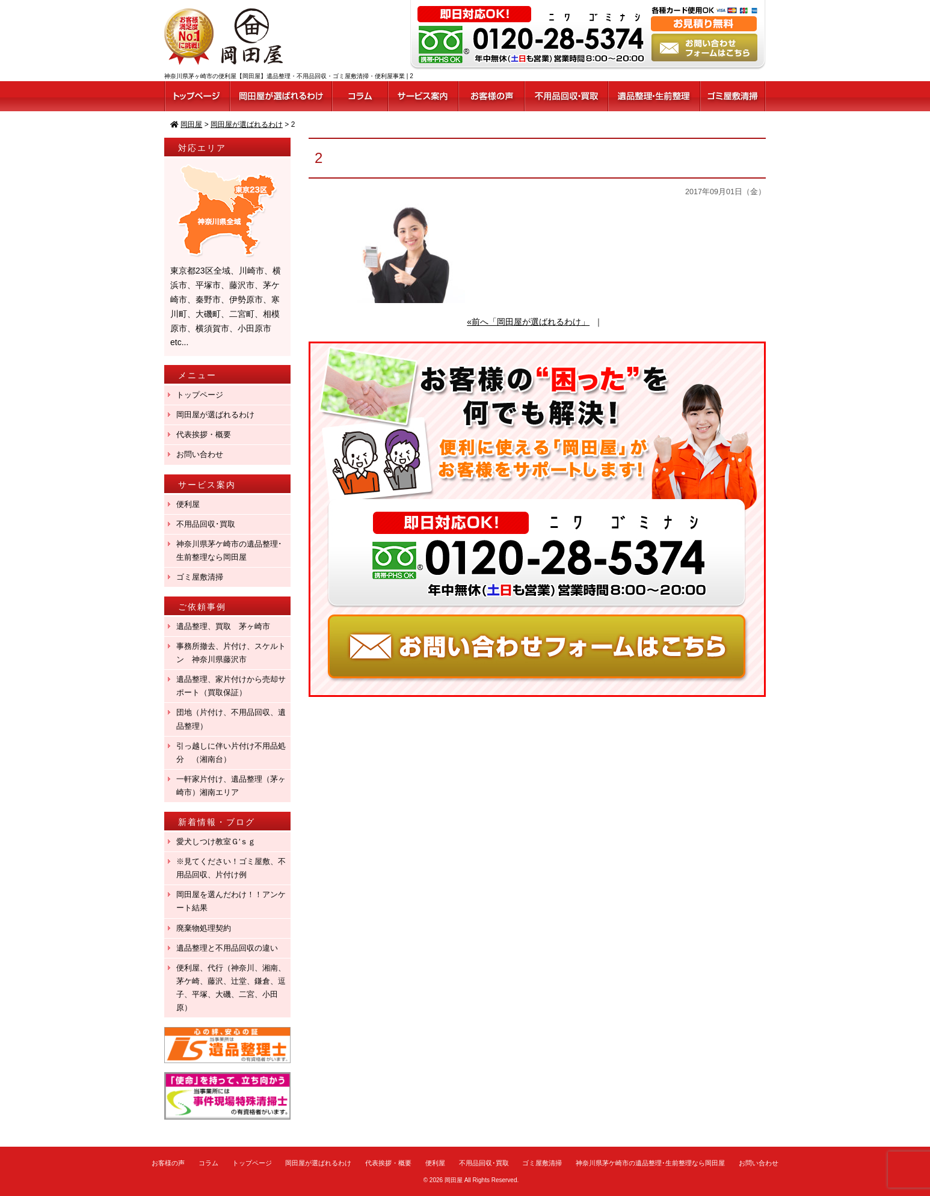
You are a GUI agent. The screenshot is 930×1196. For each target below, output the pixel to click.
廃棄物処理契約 (207, 928)
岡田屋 (454, 1180)
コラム (208, 1163)
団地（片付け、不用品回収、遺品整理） (231, 719)
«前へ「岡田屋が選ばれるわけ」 (528, 322)
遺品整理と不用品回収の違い (227, 947)
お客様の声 (168, 1163)
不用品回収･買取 (205, 524)
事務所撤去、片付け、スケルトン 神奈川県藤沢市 (231, 653)
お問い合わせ (199, 454)
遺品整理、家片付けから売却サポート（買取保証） (231, 686)
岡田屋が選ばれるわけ (215, 414)
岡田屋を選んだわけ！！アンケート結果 (231, 901)
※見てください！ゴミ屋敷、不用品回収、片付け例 (231, 868)
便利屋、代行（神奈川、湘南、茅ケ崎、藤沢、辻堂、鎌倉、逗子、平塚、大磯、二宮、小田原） (231, 987)
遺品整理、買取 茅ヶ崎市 (223, 626)
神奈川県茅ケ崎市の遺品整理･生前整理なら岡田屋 (229, 550)
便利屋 (188, 504)
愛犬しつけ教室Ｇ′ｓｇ (219, 841)
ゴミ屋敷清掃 (199, 576)
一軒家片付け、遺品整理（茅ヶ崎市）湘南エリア (231, 785)
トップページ (199, 394)
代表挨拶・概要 (203, 434)
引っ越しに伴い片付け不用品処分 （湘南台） (231, 752)
